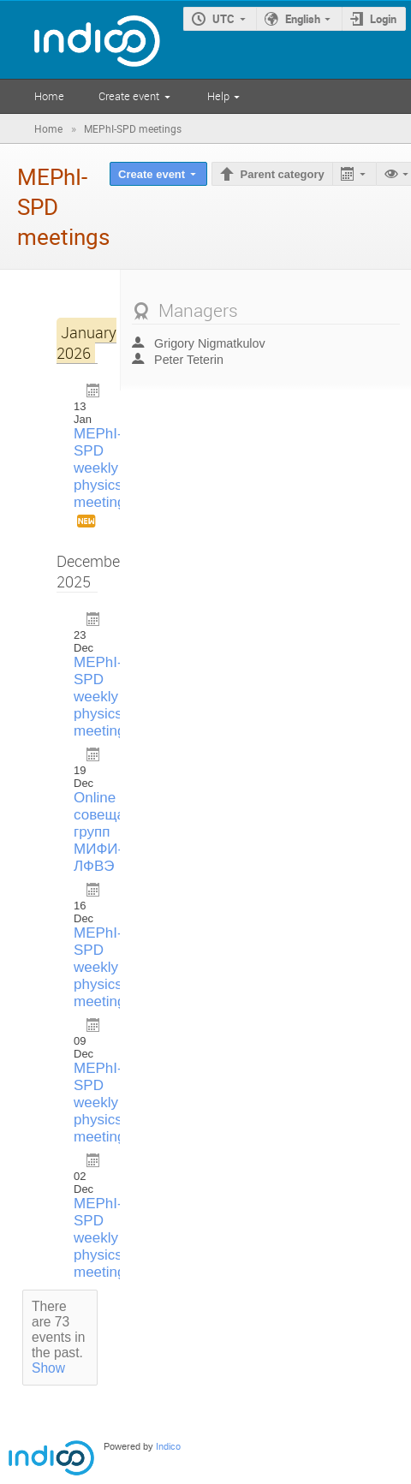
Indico (168, 1446)
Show (48, 1368)
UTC (223, 19)
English (302, 19)
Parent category (283, 174)
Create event (128, 96)
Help (218, 96)
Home (49, 96)
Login (383, 19)
